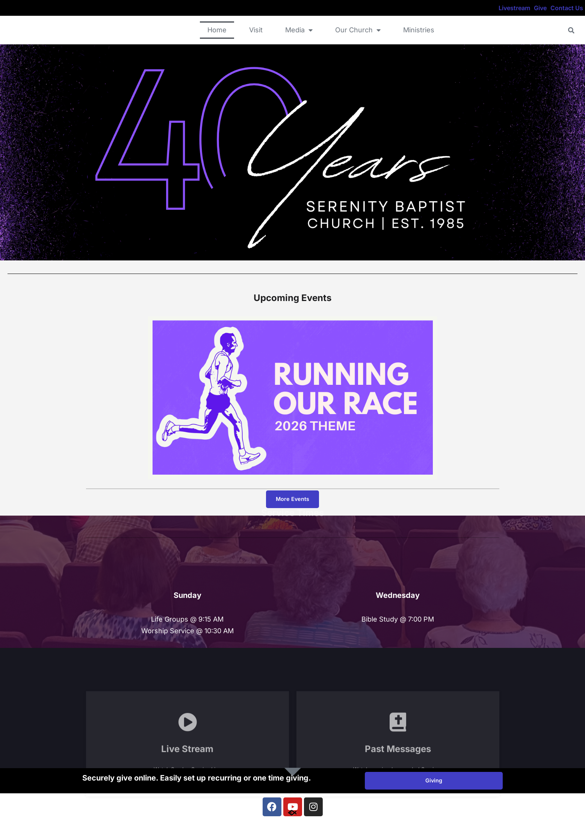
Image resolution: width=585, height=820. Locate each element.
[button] (571, 30)
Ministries (418, 30)
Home (217, 30)
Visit (256, 30)
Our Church (358, 30)
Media (299, 30)
